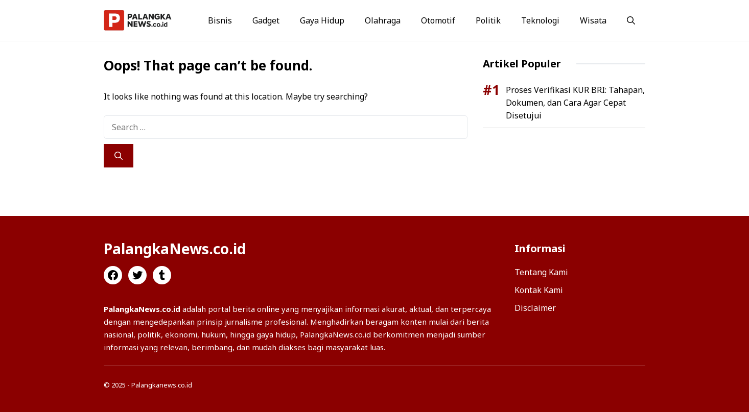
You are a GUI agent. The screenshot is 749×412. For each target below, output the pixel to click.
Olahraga (383, 20)
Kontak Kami (538, 290)
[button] (631, 20)
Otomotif (438, 20)
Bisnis (220, 20)
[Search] (118, 155)
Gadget (265, 20)
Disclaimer (535, 307)
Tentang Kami (541, 272)
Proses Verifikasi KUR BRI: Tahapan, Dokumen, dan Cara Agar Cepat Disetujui (575, 102)
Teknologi (540, 20)
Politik (488, 20)
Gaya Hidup (322, 20)
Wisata (593, 20)
